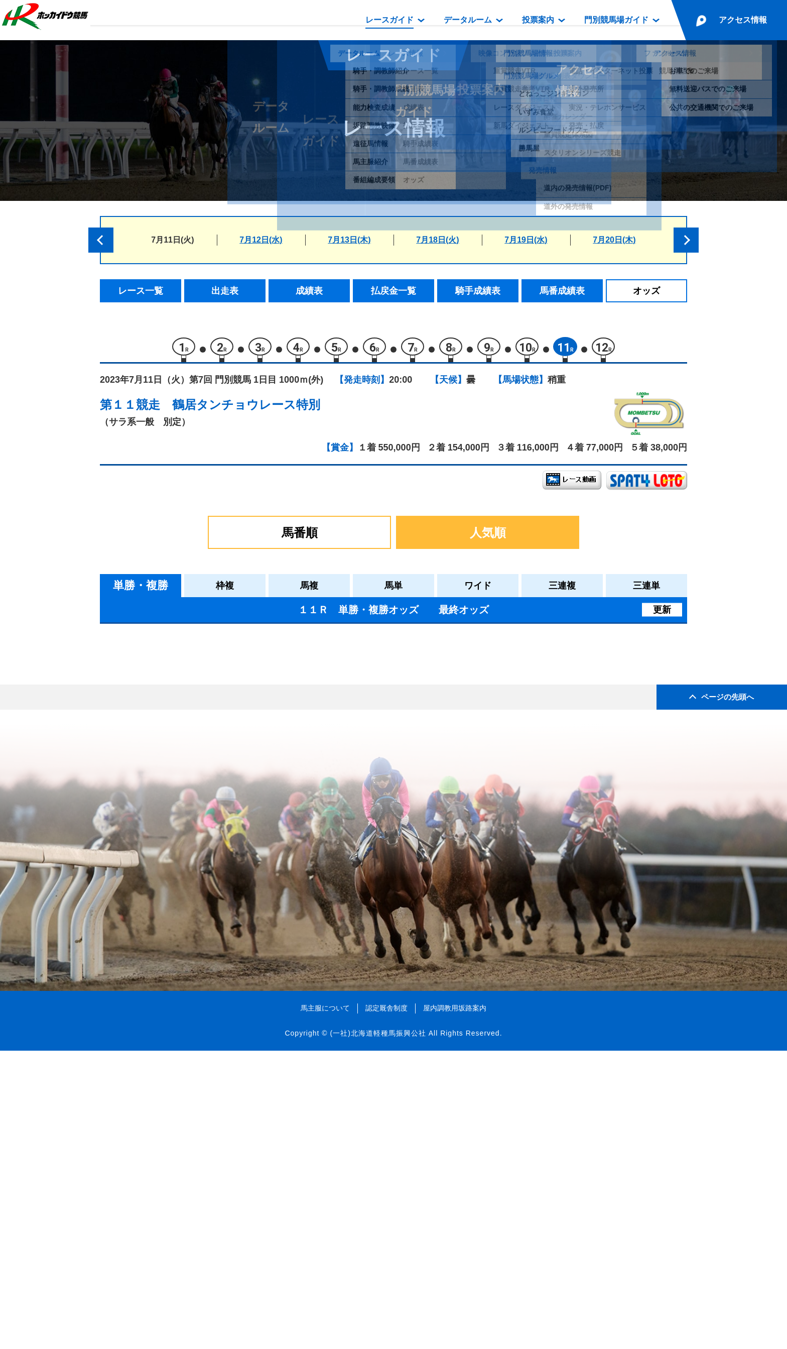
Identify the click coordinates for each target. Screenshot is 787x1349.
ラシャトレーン (197, 775)
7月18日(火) (437, 240)
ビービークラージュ (206, 690)
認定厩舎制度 (386, 1306)
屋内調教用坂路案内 (454, 1306)
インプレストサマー (206, 733)
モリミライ (189, 818)
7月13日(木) (349, 240)
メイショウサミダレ (206, 861)
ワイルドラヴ (193, 839)
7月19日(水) (525, 240)
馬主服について (325, 1306)
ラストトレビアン (202, 904)
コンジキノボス (197, 668)
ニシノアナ (189, 711)
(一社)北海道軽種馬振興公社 (378, 1331)
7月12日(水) (260, 240)
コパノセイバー (197, 882)
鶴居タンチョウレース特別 (246, 409)
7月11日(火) (172, 240)
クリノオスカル (197, 754)
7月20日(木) (614, 240)
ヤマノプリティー (202, 797)
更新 (662, 615)
